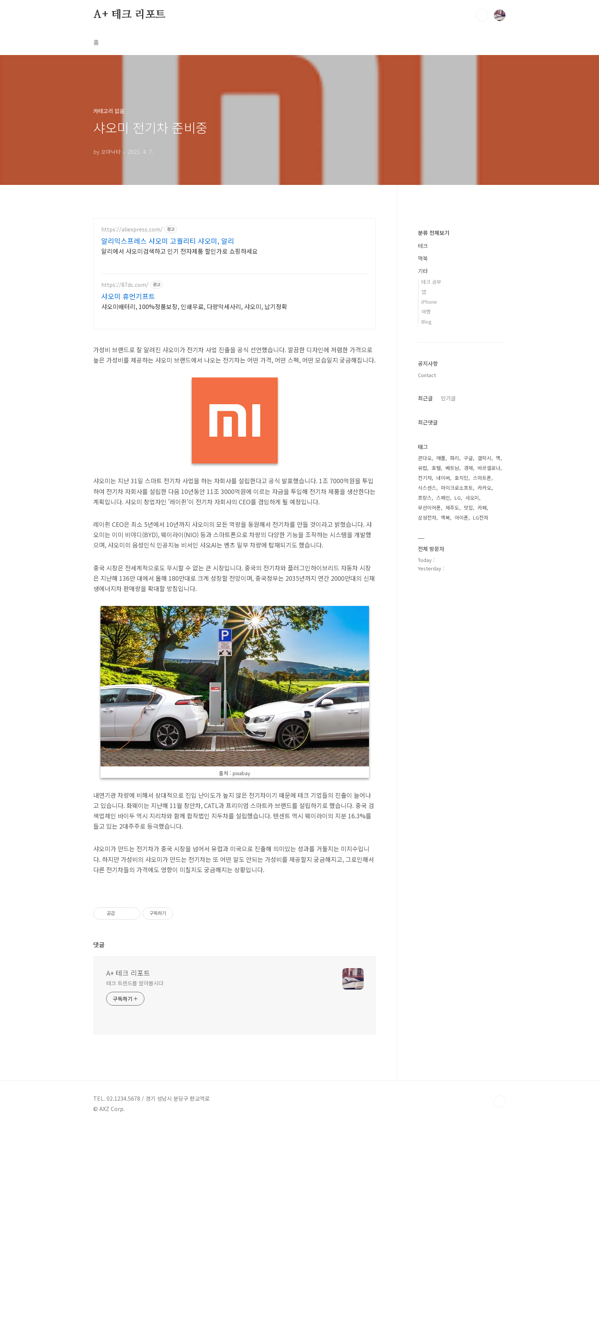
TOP (500, 1315)
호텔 (436, 697)
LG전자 (480, 746)
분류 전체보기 (433, 462)
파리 (454, 687)
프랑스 (425, 726)
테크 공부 (431, 511)
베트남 (452, 697)
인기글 (448, 627)
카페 (482, 736)
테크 (423, 475)
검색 (482, 15)
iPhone (429, 530)
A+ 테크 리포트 (129, 15)
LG (458, 726)
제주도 (452, 736)
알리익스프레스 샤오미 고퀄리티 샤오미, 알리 (167, 240)
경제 (468, 697)
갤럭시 (484, 687)
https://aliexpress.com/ (132, 229)
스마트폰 (482, 707)
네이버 (443, 707)
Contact (427, 604)
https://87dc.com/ (125, 285)
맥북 (423, 487)
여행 (426, 540)
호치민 (461, 707)
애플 (440, 687)
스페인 (443, 726)
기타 (423, 500)
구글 (468, 687)
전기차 (425, 707)
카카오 (484, 717)
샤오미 (472, 726)
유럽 (422, 697)
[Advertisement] (234, 390)
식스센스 (427, 717)
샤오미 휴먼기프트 (128, 296)
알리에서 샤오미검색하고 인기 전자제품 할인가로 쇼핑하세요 (179, 250)
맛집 (468, 736)
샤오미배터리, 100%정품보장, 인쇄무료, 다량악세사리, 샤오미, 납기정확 (194, 306)
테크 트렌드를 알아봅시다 (135, 1197)
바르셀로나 (489, 697)
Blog (426, 550)
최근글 (425, 627)
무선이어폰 (429, 736)
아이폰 (461, 746)
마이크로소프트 (457, 717)
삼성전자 (427, 746)
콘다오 (425, 687)
